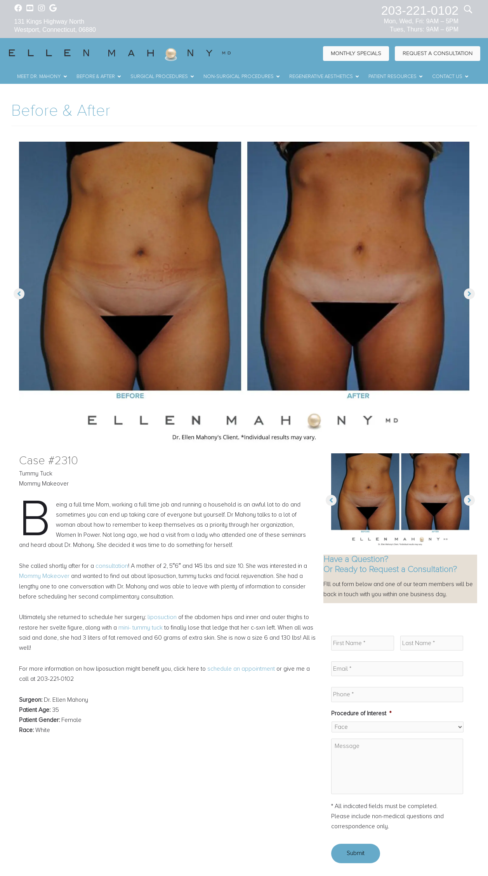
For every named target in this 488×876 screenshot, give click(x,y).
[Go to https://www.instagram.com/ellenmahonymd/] (41, 9)
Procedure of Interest (361, 714)
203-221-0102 (419, 10)
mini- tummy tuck (142, 629)
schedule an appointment (246, 671)
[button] (19, 294)
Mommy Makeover (44, 578)
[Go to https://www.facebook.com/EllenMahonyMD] (18, 9)
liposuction (162, 619)
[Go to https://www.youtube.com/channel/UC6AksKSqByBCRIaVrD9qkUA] (30, 9)
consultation (112, 567)
